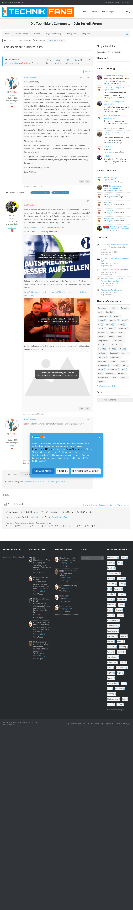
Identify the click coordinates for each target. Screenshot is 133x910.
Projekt (120, 324)
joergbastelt (110, 98)
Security (109, 324)
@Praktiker (31, 205)
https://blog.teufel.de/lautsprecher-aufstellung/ (44, 227)
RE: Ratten (107, 147)
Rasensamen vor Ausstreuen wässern (112, 187)
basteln (109, 312)
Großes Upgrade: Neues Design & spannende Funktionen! (116, 227)
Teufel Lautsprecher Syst (61, 192)
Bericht (111, 349)
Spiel (115, 377)
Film (123, 369)
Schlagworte (71, 34)
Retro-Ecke (116, 345)
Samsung (113, 353)
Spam (113, 361)
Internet (101, 320)
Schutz (116, 316)
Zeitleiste (37, 34)
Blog (128, 11)
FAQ (120, 11)
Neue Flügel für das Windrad (114, 218)
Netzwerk (101, 357)
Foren (7, 34)
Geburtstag (102, 361)
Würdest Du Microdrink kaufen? (113, 290)
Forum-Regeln (108, 11)
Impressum (126, 2)
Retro (124, 320)
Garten (110, 337)
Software (101, 333)
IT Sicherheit (112, 369)
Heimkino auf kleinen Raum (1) (35, 482)
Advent (121, 349)
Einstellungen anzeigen (85, 471)
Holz (113, 308)
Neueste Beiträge (22, 34)
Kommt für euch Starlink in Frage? (114, 270)
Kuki (107, 84)
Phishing (121, 373)
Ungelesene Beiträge (53, 34)
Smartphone (102, 345)
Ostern (100, 337)
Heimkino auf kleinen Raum (40, 192)
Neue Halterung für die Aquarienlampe (112, 117)
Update (100, 382)
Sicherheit (122, 328)
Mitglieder (86, 34)
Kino (99, 373)
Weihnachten (117, 341)
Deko (120, 333)
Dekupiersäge (103, 316)
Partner (100, 369)
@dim (26, 424)
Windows (112, 320)
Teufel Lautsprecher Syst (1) (57, 482)
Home (85, 11)
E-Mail (123, 377)
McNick (31, 517)
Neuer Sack (107, 202)
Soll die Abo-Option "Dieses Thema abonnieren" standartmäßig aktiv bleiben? (114, 247)
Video (112, 333)
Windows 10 (102, 365)
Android (101, 349)
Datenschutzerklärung (42, 449)
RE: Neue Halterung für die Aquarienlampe (113, 88)
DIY (99, 312)
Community (102, 308)
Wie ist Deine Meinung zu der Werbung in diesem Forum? (112, 280)
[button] (99, 437)
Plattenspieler (103, 377)
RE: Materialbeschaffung (113, 76)
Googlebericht (103, 341)
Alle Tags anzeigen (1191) (106, 386)
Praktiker (25, 63)
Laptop (114, 365)
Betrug (120, 337)
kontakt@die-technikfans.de (14, 2)
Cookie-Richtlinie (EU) (75, 449)
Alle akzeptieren (43, 471)
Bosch (122, 361)
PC (99, 324)
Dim (13, 215)
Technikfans (114, 357)
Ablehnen (62, 471)
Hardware (101, 353)
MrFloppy (109, 143)
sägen (124, 365)
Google (100, 328)
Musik (111, 328)
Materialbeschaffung (111, 194)
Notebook (109, 373)
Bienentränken (109, 210)
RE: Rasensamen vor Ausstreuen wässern (116, 133)
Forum (95, 11)
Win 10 (124, 353)
